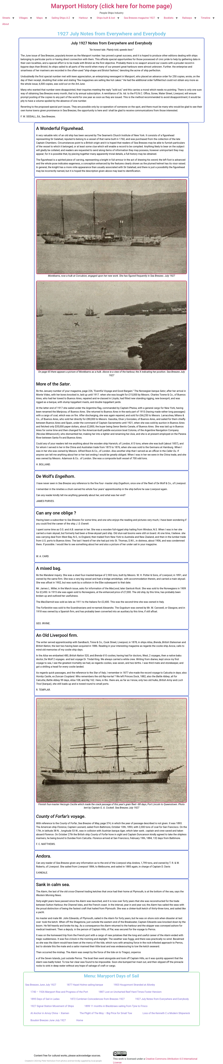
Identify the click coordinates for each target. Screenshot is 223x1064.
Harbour (83, 17)
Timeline (205, 17)
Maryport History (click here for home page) (111, 6)
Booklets (168, 17)
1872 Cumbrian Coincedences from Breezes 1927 (97, 999)
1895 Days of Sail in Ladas (45, 999)
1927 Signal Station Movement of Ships (52, 1006)
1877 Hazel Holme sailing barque (85, 984)
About (5, 24)
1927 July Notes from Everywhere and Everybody (162, 999)
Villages (23, 17)
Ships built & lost (106, 17)
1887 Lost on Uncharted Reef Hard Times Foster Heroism (130, 991)
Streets (6, 17)
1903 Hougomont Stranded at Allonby (134, 984)
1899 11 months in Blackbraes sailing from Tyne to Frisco (115, 1006)
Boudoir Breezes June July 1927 (48, 1020)
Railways (187, 17)
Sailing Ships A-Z (61, 17)
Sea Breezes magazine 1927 (139, 17)
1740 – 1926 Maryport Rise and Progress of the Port (59, 991)
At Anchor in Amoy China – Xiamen (50, 1013)
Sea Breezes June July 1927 (40, 984)
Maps (40, 17)
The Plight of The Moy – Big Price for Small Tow (106, 1013)
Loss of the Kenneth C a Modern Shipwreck (166, 1013)
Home (79, 1020)
